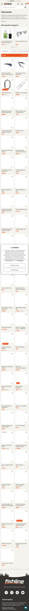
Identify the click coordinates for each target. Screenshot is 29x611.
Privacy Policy (8, 260)
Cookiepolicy (20, 260)
